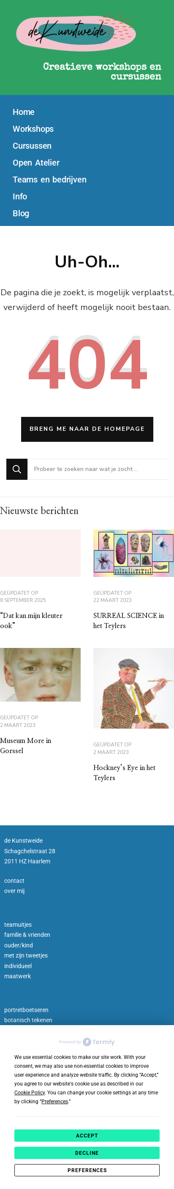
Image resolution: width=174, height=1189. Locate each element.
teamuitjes (18, 924)
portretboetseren (26, 1010)
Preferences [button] (54, 1102)
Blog (21, 213)
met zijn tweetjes (26, 955)
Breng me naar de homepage (87, 429)
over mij (14, 890)
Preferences (87, 1170)
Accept (87, 1136)
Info (20, 196)
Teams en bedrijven (49, 179)
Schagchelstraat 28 (29, 851)
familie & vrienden (27, 934)
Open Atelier (36, 163)
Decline (87, 1153)
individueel (18, 966)
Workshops (33, 129)
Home (24, 112)
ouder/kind (18, 945)
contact (14, 880)
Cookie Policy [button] (29, 1093)
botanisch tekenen (28, 1020)
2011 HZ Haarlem (27, 861)
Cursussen (32, 146)
